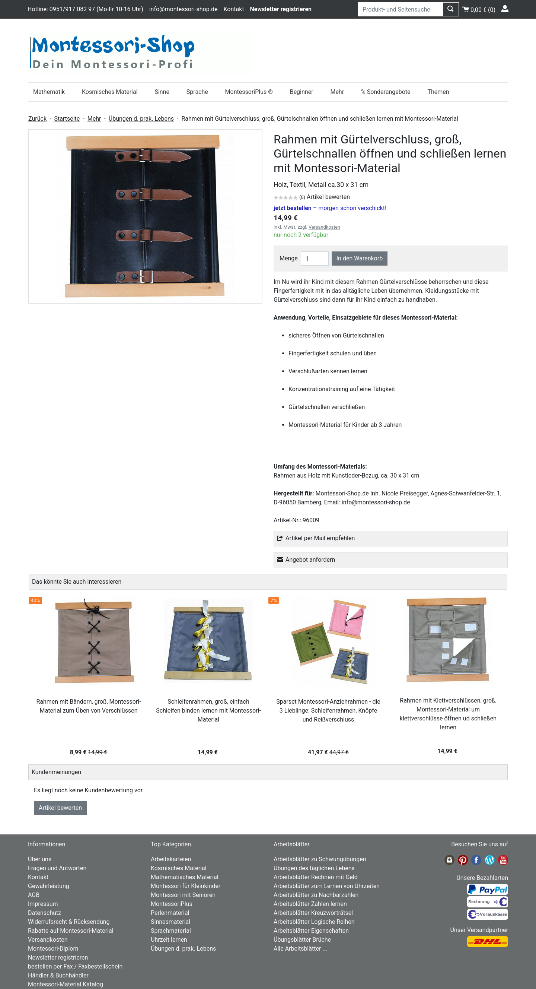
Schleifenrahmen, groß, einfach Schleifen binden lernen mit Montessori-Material (208, 710)
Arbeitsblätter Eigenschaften (311, 930)
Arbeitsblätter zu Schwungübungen (320, 859)
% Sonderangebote (386, 91)
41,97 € (328, 752)
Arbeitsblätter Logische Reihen (314, 921)
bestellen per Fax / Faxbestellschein (75, 966)
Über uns (39, 859)
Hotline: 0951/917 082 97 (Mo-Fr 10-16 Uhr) (85, 9)
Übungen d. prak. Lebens (141, 118)
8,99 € (89, 752)
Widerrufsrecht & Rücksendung (69, 921)
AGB (33, 894)
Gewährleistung (48, 886)
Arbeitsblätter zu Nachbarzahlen (316, 894)
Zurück (37, 118)
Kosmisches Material (110, 91)
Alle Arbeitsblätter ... (300, 948)
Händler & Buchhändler (58, 975)
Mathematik (49, 91)
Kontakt (233, 9)
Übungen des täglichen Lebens (314, 868)
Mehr (337, 91)
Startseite (67, 118)
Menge (289, 258)
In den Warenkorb (359, 258)
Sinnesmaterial (170, 921)
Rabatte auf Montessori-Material (71, 930)
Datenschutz (44, 912)
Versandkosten (324, 227)
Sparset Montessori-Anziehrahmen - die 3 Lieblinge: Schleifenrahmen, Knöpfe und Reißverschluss (328, 710)
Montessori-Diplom (53, 948)
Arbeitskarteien (171, 859)
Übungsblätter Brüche (302, 939)
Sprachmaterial (171, 930)
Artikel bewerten (60, 807)
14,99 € (208, 752)
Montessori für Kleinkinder (185, 886)
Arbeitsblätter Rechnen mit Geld (316, 877)
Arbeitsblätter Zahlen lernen (310, 903)
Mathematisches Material (184, 877)
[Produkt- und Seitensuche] (400, 9)
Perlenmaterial (170, 912)
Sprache (197, 91)
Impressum (43, 903)
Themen (438, 91)
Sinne (161, 91)
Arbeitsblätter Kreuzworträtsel (313, 912)
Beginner (301, 91)
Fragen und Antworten (57, 868)
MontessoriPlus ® (249, 91)
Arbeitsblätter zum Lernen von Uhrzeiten (327, 886)
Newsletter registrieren (58, 957)
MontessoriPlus (171, 903)
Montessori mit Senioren (183, 894)
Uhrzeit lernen (169, 939)
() (478, 8)
